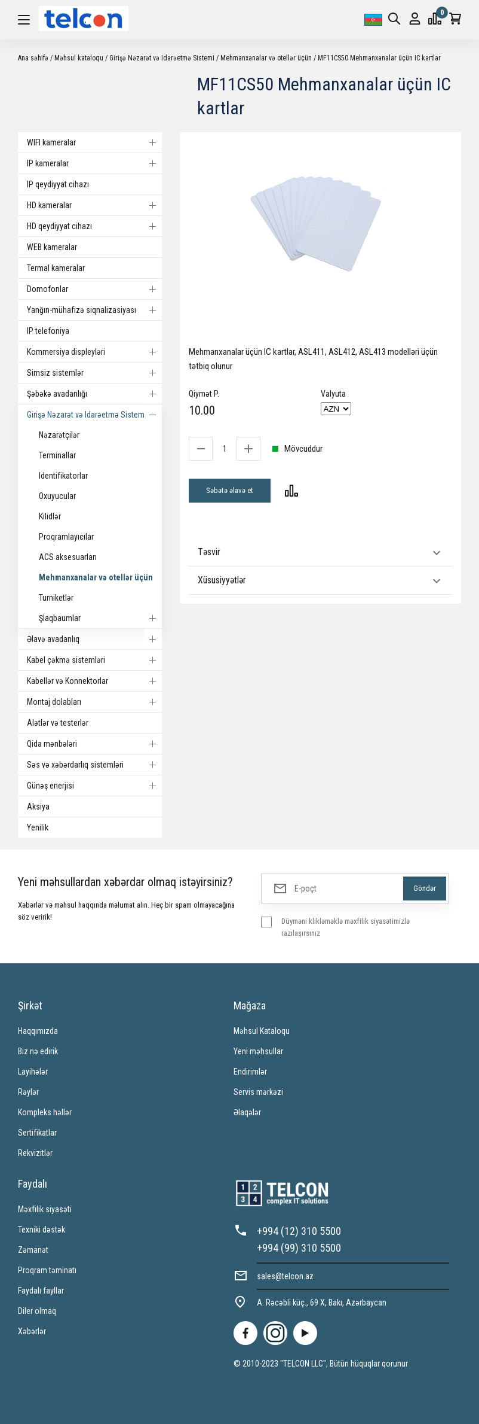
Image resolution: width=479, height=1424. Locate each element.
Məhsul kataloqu (78, 58)
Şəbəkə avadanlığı (94, 394)
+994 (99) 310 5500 (299, 1248)
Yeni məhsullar (258, 1051)
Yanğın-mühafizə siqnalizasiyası (94, 310)
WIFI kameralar (94, 142)
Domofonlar (94, 289)
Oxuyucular (57, 496)
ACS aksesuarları (68, 557)
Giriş (414, 19)
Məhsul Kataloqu (262, 1031)
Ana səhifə (33, 58)
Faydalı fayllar (41, 1290)
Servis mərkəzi (258, 1092)
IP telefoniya (48, 331)
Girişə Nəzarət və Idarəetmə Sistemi (161, 58)
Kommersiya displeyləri (94, 352)
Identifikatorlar (63, 475)
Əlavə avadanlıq (94, 639)
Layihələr (33, 1071)
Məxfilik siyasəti (45, 1209)
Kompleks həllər (45, 1112)
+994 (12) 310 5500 (299, 1231)
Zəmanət (33, 1250)
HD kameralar (94, 205)
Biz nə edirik (38, 1051)
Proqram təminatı (47, 1270)
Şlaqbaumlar (100, 618)
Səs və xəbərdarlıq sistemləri (94, 764)
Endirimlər (250, 1071)
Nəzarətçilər (59, 435)
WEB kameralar (52, 247)
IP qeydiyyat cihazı (58, 184)
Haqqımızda (38, 1031)
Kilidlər (50, 516)
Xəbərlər (32, 1331)
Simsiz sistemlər (94, 373)
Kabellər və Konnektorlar (94, 681)
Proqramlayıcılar (66, 536)
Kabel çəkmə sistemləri (94, 660)
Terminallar (57, 455)
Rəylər (28, 1092)
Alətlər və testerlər (57, 723)
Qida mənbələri (94, 744)
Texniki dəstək (41, 1229)
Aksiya (38, 806)
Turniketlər (56, 598)
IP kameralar (94, 163)
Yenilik (37, 827)
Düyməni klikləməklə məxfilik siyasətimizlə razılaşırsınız (345, 927)
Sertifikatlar (37, 1132)
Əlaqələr (247, 1112)
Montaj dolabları (94, 702)
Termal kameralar (56, 268)
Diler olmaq (37, 1311)
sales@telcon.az (285, 1276)
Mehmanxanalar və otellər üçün (266, 58)
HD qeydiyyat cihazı (94, 226)
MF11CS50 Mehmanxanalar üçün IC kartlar (379, 58)
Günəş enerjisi (94, 785)
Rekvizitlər (35, 1153)
